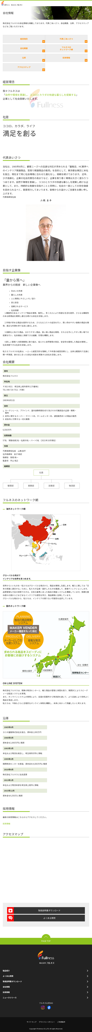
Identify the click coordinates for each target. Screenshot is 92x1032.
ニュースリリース (10, 997)
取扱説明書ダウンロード (49, 910)
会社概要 (24, 48)
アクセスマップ (23, 67)
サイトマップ (31, 1022)
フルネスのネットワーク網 (66, 48)
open (89, 3)
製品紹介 (6, 970)
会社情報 (6, 987)
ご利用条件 (61, 1022)
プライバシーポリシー (47, 1022)
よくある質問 (49, 918)
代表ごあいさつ (66, 38)
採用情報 (66, 57)
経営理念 (24, 38)
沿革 (24, 57)
